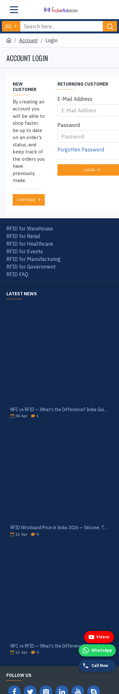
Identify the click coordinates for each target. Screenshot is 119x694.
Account (28, 40)
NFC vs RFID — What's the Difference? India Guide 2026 (59, 646)
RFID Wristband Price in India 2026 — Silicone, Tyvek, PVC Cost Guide (59, 527)
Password (68, 125)
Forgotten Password (80, 149)
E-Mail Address (74, 99)
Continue (26, 199)
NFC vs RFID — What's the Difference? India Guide (59, 409)
